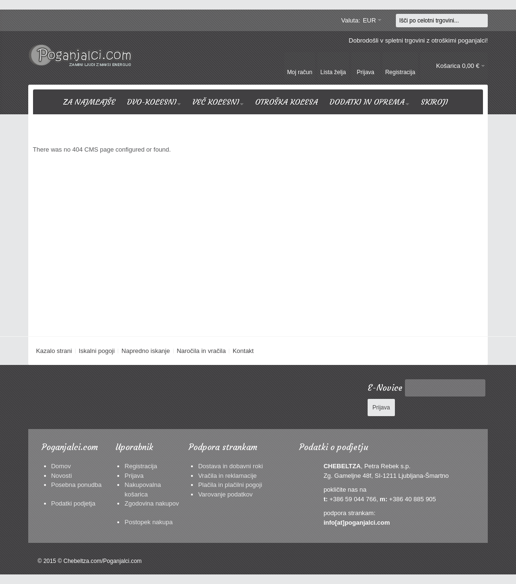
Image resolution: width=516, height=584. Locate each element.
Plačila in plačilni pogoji (230, 484)
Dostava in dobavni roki (230, 466)
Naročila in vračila (201, 350)
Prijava (134, 475)
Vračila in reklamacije (227, 475)
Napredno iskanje (146, 350)
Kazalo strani (54, 350)
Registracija (140, 466)
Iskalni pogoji (96, 350)
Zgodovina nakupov (151, 503)
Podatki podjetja (73, 503)
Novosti (61, 475)
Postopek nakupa (148, 522)
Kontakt (243, 350)
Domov (61, 466)
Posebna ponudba (76, 484)
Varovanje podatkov (225, 494)
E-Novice (385, 388)
